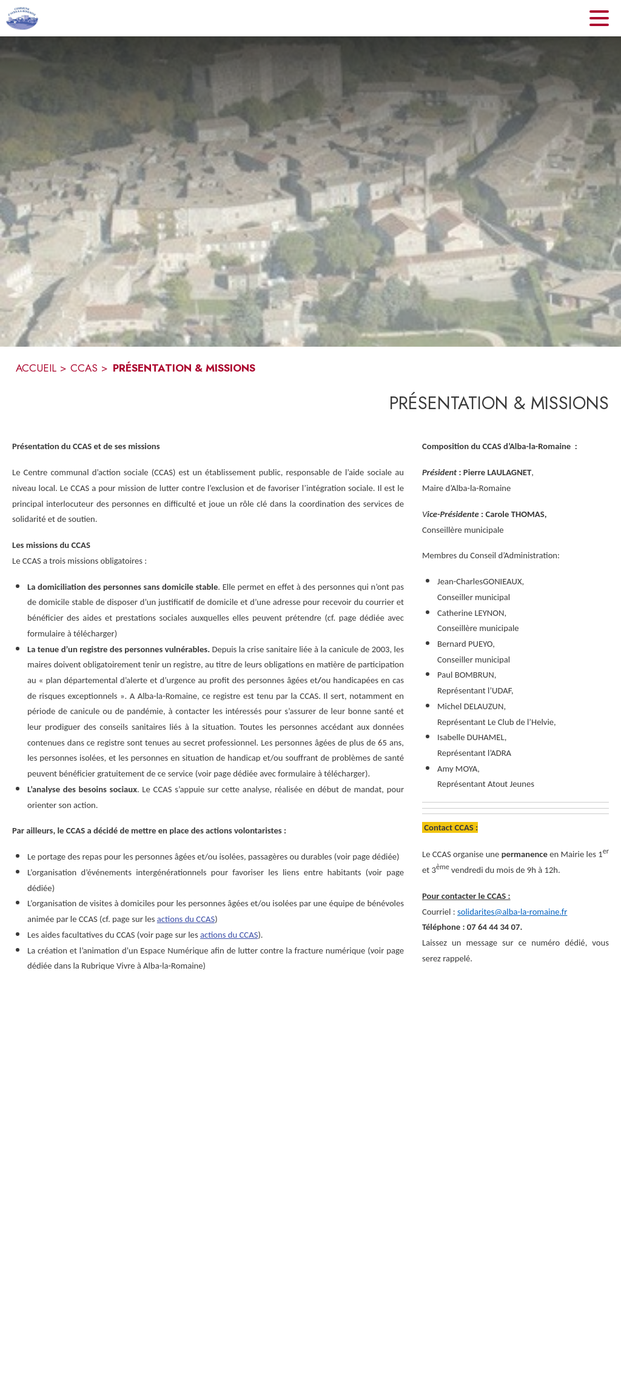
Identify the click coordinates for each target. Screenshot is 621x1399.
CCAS (84, 368)
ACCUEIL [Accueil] (36, 368)
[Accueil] (22, 18)
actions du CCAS (186, 918)
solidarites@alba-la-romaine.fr (512, 911)
